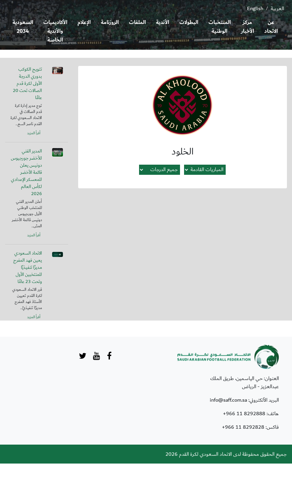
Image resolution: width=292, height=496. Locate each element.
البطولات (188, 22)
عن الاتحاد (271, 27)
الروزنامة (110, 22)
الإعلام (84, 22)
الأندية (162, 22)
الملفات (137, 22)
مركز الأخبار (247, 27)
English (255, 8)
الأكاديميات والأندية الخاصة (55, 31)
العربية (277, 8)
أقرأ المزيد (33, 133)
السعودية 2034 (23, 27)
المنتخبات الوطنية (219, 27)
